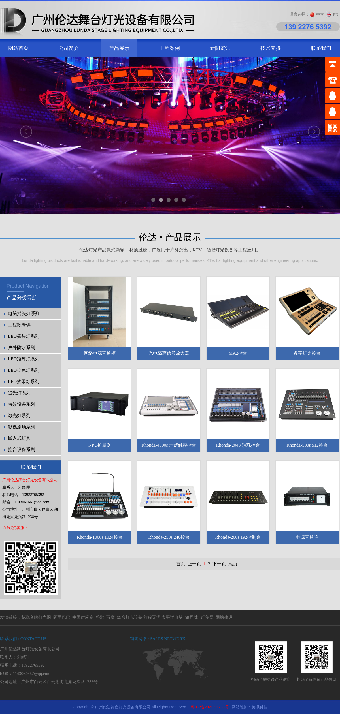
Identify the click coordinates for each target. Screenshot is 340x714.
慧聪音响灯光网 (36, 617)
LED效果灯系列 (23, 381)
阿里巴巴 (61, 617)
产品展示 (119, 48)
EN (335, 15)
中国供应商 (83, 617)
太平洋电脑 (172, 617)
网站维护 (240, 707)
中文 (320, 14)
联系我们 (321, 48)
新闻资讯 (220, 48)
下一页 (219, 563)
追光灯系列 (19, 392)
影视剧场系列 (21, 426)
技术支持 (270, 48)
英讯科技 (259, 707)
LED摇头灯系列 (23, 336)
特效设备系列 (21, 404)
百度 (110, 617)
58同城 (191, 617)
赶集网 (207, 617)
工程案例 (170, 48)
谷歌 (100, 617)
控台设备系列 (21, 449)
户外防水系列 (21, 347)
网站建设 (224, 617)
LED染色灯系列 (23, 370)
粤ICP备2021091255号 (210, 707)
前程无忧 (151, 617)
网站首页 (18, 48)
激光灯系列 (19, 415)
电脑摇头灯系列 (24, 313)
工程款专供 (19, 324)
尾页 (232, 563)
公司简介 (69, 48)
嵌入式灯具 (19, 438)
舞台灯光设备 (130, 617)
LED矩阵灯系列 (23, 358)
